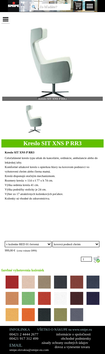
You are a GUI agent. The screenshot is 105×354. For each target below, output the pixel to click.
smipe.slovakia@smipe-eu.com (29, 349)
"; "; (75, 244)
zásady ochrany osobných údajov (65, 343)
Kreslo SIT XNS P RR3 (19, 152)
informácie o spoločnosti (73, 334)
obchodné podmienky (76, 339)
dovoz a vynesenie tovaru (72, 347)
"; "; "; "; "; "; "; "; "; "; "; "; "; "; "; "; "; (28, 244)
